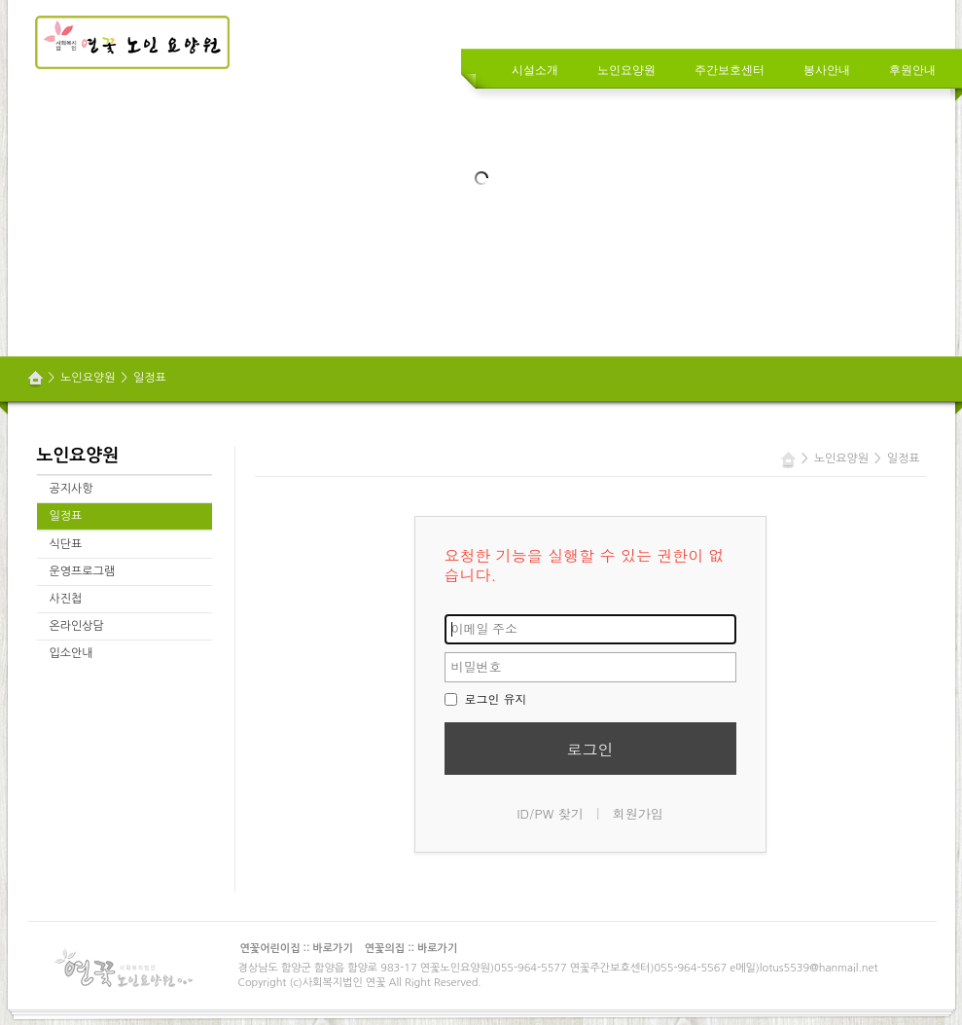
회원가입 (638, 813)
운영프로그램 (83, 571)
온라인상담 (77, 626)
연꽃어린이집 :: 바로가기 (296, 948)
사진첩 (66, 598)
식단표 (66, 544)
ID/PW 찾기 (550, 813)
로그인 (590, 749)
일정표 (149, 378)
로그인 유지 (486, 698)
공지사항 (71, 488)
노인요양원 (87, 378)
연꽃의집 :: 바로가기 (411, 948)
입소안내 (71, 653)
